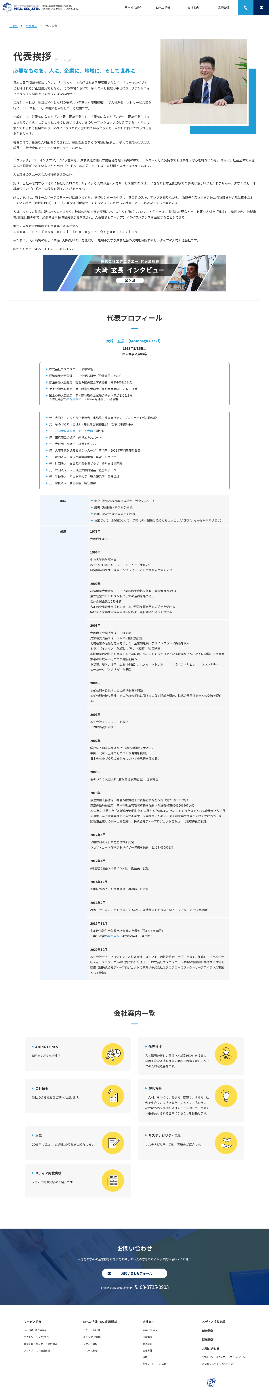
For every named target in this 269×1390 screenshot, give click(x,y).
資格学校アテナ (77, 399)
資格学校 (113, 936)
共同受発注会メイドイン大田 (74, 431)
